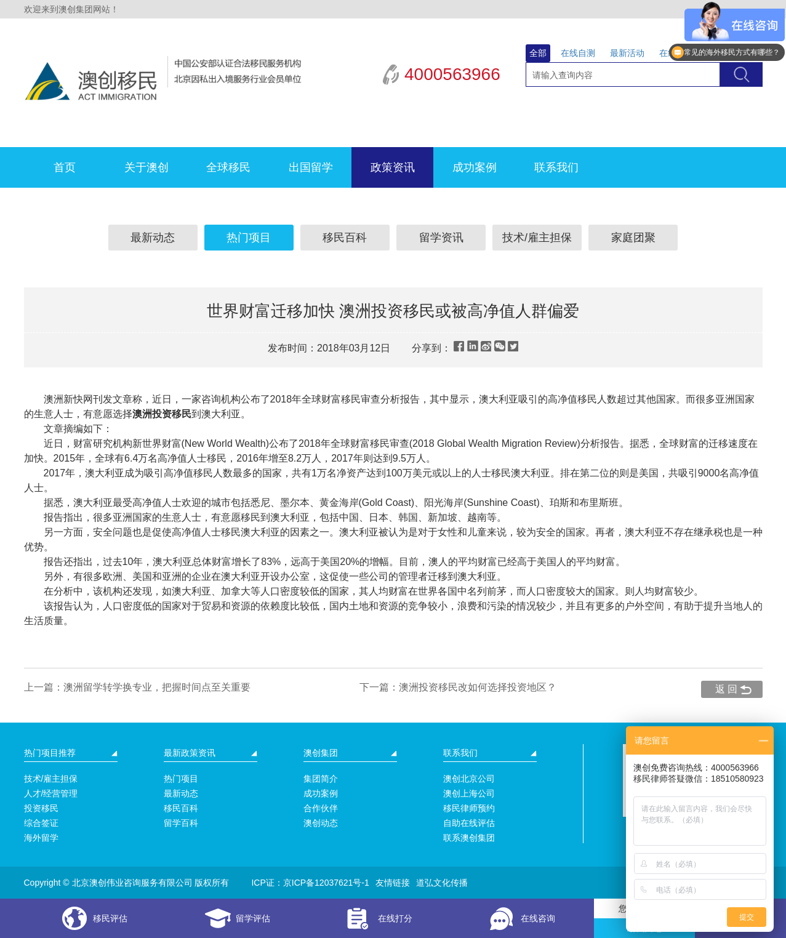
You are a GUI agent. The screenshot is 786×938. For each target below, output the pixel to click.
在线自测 (578, 53)
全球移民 (228, 167)
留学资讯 (441, 237)
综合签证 (41, 823)
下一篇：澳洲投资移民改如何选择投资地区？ (457, 687)
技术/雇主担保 (537, 237)
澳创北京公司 (469, 779)
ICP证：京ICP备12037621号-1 (310, 883)
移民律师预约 (469, 808)
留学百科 (181, 823)
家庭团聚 (633, 237)
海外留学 (41, 838)
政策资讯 (393, 167)
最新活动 (627, 53)
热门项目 (249, 237)
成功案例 (474, 167)
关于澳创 (146, 167)
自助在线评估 (469, 823)
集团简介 (320, 779)
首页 (65, 167)
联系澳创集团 (469, 838)
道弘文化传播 (442, 883)
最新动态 (152, 237)
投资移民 (41, 808)
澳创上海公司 (469, 793)
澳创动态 (320, 823)
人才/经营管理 (51, 793)
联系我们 (556, 167)
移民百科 (345, 237)
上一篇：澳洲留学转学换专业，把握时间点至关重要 (137, 687)
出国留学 (311, 167)
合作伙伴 (320, 808)
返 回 (726, 689)
